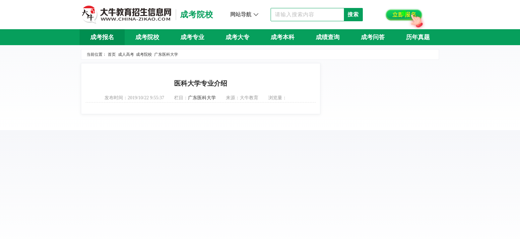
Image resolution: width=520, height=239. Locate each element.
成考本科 (282, 37)
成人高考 (126, 54)
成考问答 (373, 37)
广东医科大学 (166, 54)
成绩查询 (328, 37)
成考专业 (192, 37)
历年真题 (418, 37)
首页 (112, 54)
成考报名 (102, 37)
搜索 (353, 14)
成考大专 (237, 37)
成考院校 (147, 37)
